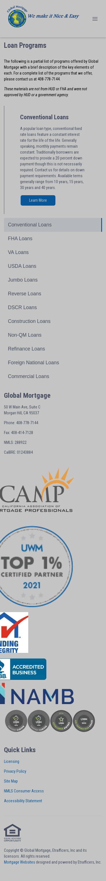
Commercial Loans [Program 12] (28, 376)
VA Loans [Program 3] (18, 252)
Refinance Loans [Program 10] (26, 349)
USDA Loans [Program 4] (22, 266)
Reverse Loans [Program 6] (24, 293)
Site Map (11, 781)
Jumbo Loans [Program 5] (23, 280)
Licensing (11, 761)
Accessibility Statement (23, 801)
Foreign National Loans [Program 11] (33, 362)
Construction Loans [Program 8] (29, 321)
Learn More (38, 200)
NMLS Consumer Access (24, 791)
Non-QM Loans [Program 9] (25, 335)
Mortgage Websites (19, 862)
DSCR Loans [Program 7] (22, 307)
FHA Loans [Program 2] (20, 238)
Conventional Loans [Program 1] (30, 225)
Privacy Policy (15, 771)
